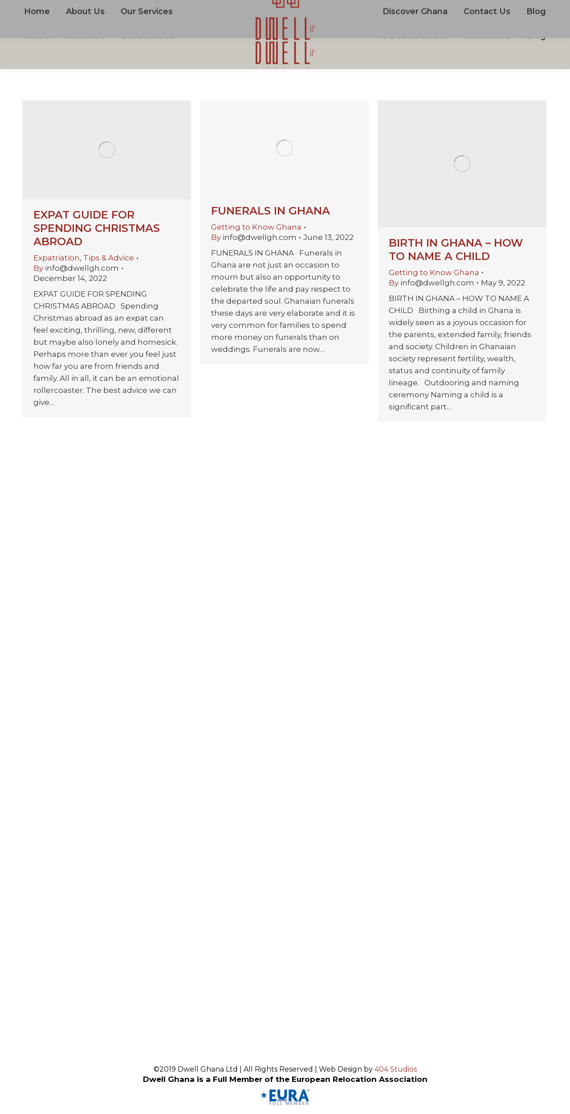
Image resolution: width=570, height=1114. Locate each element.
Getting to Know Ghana (256, 227)
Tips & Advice (108, 257)
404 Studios (396, 1069)
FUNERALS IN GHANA (270, 210)
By (76, 268)
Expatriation (56, 257)
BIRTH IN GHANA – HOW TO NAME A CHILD (456, 249)
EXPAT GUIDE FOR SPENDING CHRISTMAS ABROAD (96, 228)
